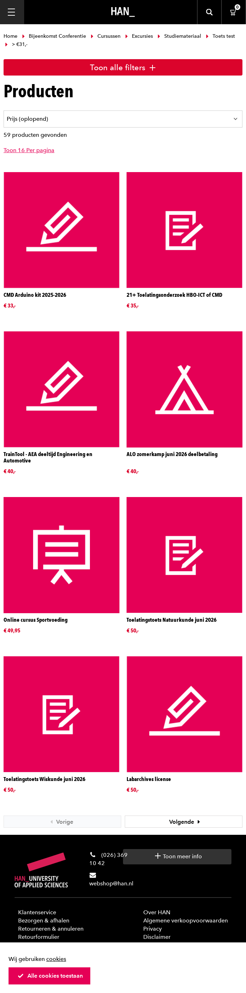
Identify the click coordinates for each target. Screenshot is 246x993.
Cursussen (105, 36)
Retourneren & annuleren (51, 928)
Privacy (152, 928)
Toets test (219, 36)
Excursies (139, 36)
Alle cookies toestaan (50, 975)
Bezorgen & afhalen (43, 920)
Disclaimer (157, 936)
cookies (56, 959)
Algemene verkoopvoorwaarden (185, 920)
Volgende (185, 821)
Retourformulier (38, 936)
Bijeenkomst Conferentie (54, 36)
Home (11, 36)
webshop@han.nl (111, 883)
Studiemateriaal (179, 36)
